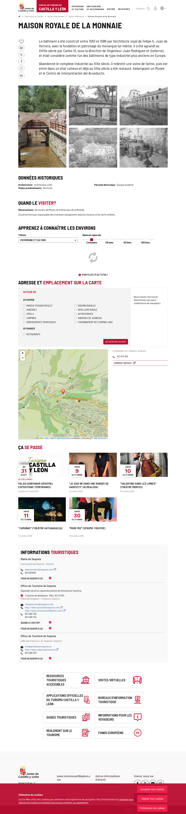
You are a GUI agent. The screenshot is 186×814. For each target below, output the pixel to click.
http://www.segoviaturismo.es (41, 649)
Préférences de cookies (152, 808)
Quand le (30, 622)
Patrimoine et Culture (34, 16)
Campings (29, 317)
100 (145, 242)
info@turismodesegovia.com (39, 604)
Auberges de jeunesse (88, 317)
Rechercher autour (115, 341)
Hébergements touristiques (39, 322)
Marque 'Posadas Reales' (37, 305)
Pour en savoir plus (32, 578)
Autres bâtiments (76, 16)
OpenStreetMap (63, 438)
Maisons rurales (85, 305)
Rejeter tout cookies (152, 798)
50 (128, 242)
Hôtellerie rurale (85, 309)
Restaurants (31, 334)
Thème (22, 234)
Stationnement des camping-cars (93, 322)
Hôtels (28, 313)
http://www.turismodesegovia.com (44, 607)
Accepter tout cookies (152, 789)
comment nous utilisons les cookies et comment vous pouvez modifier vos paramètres (76, 801)
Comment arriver (123, 362)
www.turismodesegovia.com (40, 569)
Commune (91, 242)
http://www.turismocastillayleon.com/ (45, 610)
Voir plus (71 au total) (95, 274)
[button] (163, 8)
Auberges (30, 309)
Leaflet (44, 438)
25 (109, 242)
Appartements (83, 313)
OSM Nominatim (100, 438)
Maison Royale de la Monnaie (102, 16)
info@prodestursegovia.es (38, 646)
